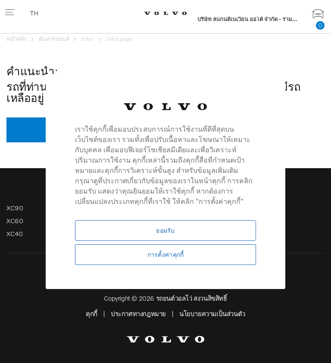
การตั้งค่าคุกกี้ (165, 254)
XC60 (14, 221)
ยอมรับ (165, 230)
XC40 (14, 233)
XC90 (14, 208)
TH (35, 13)
